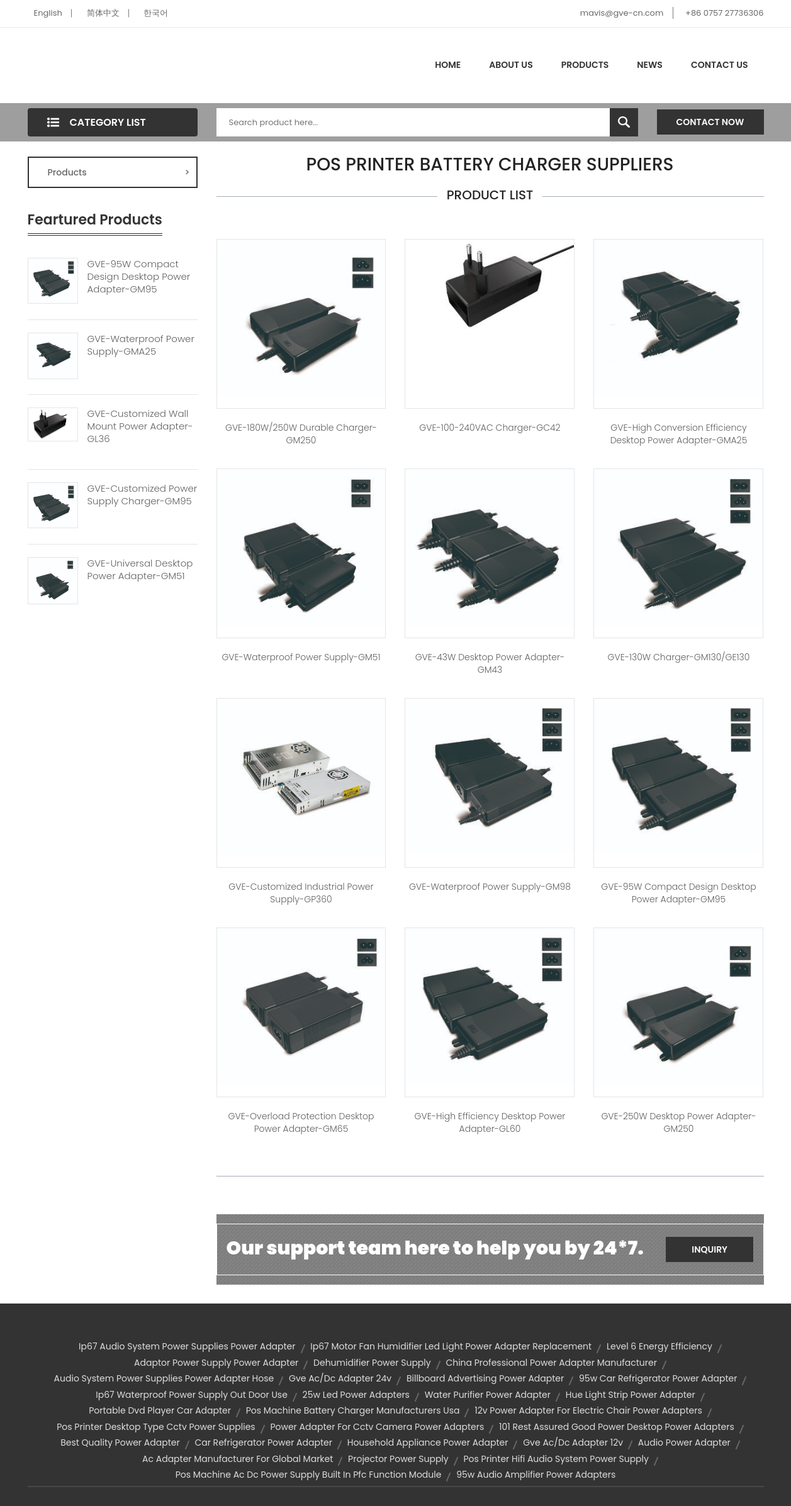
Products (585, 64)
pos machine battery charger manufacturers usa (353, 1410)
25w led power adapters (356, 1394)
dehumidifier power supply (372, 1362)
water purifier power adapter (488, 1394)
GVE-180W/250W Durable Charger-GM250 (301, 433)
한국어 (155, 13)
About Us (510, 64)
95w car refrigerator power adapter (658, 1378)
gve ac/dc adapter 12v (573, 1442)
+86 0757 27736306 (724, 13)
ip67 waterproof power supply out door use (192, 1394)
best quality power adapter (119, 1442)
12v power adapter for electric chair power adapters (588, 1410)
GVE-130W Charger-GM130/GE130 (678, 657)
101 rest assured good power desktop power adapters (616, 1426)
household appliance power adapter (427, 1442)
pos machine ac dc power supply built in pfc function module (309, 1474)
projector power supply (398, 1459)
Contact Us (719, 64)
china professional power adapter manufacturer (551, 1362)
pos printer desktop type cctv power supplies (156, 1426)
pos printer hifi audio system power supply (555, 1459)
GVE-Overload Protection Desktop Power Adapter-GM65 (301, 1122)
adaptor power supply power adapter (216, 1362)
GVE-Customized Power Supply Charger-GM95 (142, 494)
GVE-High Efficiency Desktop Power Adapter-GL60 (490, 1122)
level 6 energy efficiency (659, 1346)
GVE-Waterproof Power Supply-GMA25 (140, 345)
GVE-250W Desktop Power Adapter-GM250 (678, 1122)
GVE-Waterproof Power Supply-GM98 (490, 886)
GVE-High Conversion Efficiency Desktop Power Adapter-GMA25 (679, 433)
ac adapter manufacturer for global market (237, 1459)
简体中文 (103, 13)
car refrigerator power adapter (263, 1442)
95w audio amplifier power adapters (535, 1474)
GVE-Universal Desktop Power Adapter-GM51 (140, 569)
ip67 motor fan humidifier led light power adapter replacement (451, 1346)
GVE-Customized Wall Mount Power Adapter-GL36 (140, 426)
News (650, 64)
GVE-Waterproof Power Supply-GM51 (301, 657)
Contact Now (710, 122)
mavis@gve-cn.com (621, 13)
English (48, 13)
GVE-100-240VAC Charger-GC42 (489, 427)
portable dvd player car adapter (160, 1410)
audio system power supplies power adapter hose (164, 1378)
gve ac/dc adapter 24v (340, 1378)
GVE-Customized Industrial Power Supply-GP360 (300, 892)
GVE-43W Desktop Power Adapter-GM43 (490, 663)
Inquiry (709, 1249)
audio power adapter (684, 1442)
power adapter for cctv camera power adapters (377, 1426)
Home (448, 64)
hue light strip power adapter (630, 1394)
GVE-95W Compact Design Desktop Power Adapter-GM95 (139, 277)
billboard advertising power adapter (485, 1378)
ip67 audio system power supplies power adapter (187, 1346)
